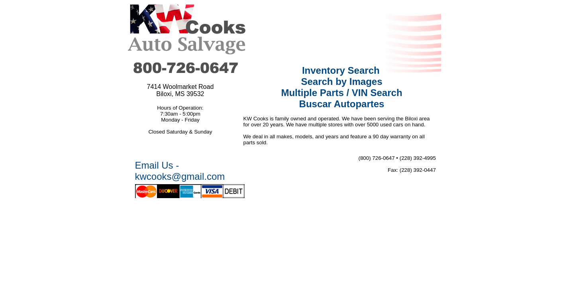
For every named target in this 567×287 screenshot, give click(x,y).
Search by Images (341, 81)
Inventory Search (341, 70)
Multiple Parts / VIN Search (341, 92)
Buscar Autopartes (342, 103)
